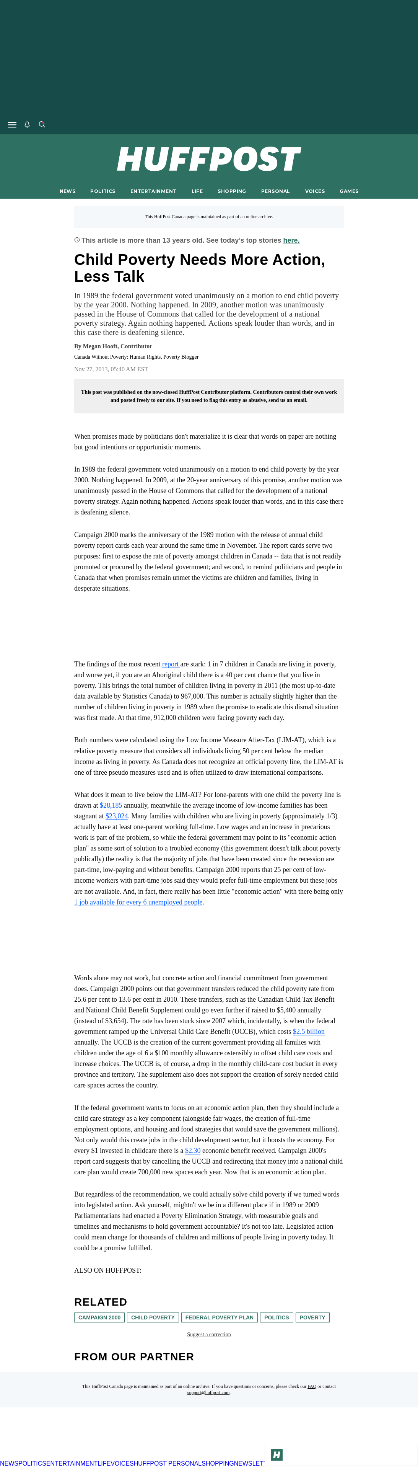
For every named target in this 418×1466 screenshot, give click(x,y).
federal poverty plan (219, 1317)
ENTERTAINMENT (153, 191)
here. (291, 240)
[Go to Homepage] (277, 1455)
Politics (276, 1317)
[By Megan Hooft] (118, 346)
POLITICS (102, 191)
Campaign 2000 (99, 1317)
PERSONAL (275, 191)
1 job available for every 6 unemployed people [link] (138, 902)
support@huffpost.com (208, 1392)
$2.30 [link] (193, 1150)
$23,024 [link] (117, 816)
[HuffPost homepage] (98, 1456)
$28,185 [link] (111, 805)
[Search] (41, 125)
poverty (312, 1317)
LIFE (197, 191)
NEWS (68, 191)
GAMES (349, 191)
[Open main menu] (12, 124)
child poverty (153, 1317)
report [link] (171, 664)
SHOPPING (232, 191)
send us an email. (287, 400)
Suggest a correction (209, 1334)
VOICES (315, 191)
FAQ (311, 1386)
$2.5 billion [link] (309, 1031)
